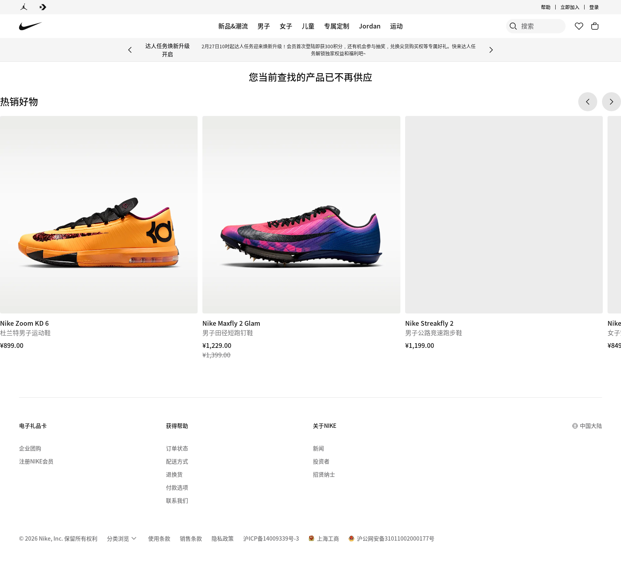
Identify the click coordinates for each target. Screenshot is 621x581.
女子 (286, 25)
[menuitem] (123, 538)
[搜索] (506, 26)
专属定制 (336, 25)
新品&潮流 (233, 25)
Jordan (370, 25)
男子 (263, 25)
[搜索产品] (537, 26)
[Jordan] (24, 7)
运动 (396, 25)
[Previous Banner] (129, 49)
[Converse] (43, 7)
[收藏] (579, 26)
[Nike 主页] (30, 26)
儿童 (308, 25)
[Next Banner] (491, 49)
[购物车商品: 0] (595, 26)
